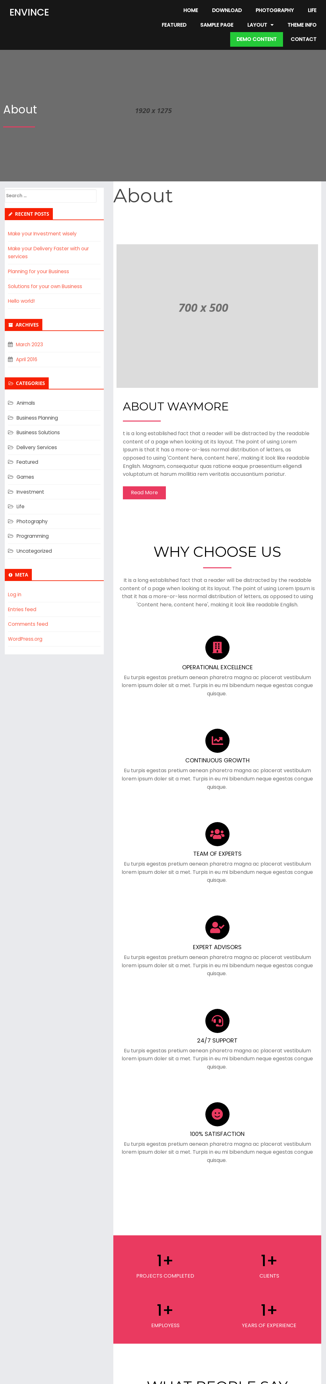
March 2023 (30, 344)
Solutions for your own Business (46, 286)
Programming (34, 536)
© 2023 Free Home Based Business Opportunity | (141, 1374)
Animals (26, 403)
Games (26, 477)
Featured (28, 462)
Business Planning (38, 418)
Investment (31, 492)
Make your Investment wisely (44, 233)
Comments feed (28, 624)
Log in (15, 594)
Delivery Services (38, 447)
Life (21, 506)
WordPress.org (26, 639)
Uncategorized (35, 551)
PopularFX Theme (224, 1374)
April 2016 (27, 359)
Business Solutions (39, 432)
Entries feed (23, 609)
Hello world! (22, 301)
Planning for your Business (40, 271)
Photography (33, 521)
